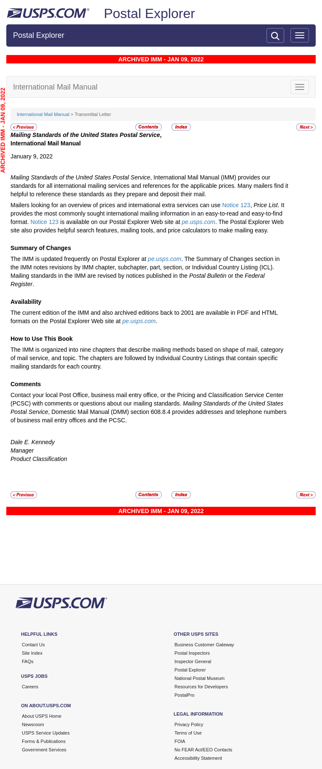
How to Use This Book (42, 338)
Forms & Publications (44, 741)
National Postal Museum (199, 678)
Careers (30, 686)
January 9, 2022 (32, 156)
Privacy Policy (188, 724)
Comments (26, 384)
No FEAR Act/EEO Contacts (203, 749)
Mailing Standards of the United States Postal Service (85, 135)
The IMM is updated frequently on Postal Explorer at (79, 258)
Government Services (44, 749)
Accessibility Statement (198, 758)
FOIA (179, 741)
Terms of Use (188, 732)
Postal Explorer (149, 13)
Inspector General (192, 661)
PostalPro (184, 695)
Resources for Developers (201, 686)
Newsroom (33, 724)
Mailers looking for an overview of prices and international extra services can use (116, 205)
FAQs (28, 661)
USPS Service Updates (46, 732)
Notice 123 (236, 205)
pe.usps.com (198, 222)
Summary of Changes (41, 248)
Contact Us (33, 644)
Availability (26, 301)
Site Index (32, 653)
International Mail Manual (43, 114)
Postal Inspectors (192, 653)
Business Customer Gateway (204, 644)
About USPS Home (41, 716)
